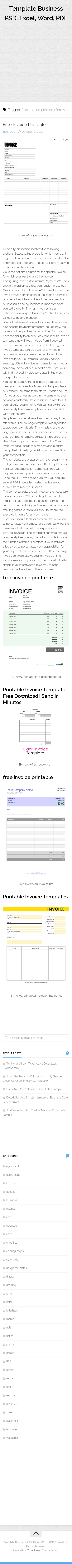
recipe (9, 1378)
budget (10, 1191)
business (11, 1200)
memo (10, 1318)
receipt (10, 1369)
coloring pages (15, 1251)
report (9, 1386)
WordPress (34, 1550)
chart (9, 1234)
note (8, 1327)
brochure (11, 1183)
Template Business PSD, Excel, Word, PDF (36, 13)
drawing (11, 1285)
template (9, 131)
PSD (8, 1361)
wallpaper (12, 1437)
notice (9, 1335)
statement (12, 1420)
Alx (57, 1550)
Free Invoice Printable (24, 124)
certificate (11, 1225)
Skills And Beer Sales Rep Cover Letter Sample (34, 1089)
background (13, 1174)
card (9, 1217)
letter (9, 1301)
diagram (11, 1276)
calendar (11, 1208)
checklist (11, 1242)
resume (10, 1395)
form (9, 1293)
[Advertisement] (36, 64)
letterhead (12, 1310)
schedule (11, 1403)
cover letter (12, 1259)
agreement (12, 1166)
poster (10, 1352)
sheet (9, 1412)
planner (10, 1344)
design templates (16, 1268)
